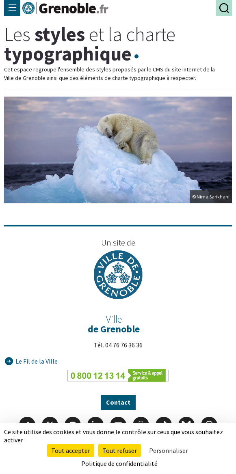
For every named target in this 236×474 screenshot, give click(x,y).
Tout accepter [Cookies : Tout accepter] (70, 450)
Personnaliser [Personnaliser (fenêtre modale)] (168, 450)
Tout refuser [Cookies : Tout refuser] (119, 450)
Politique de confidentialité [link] (119, 463)
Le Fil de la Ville (36, 361)
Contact (118, 402)
